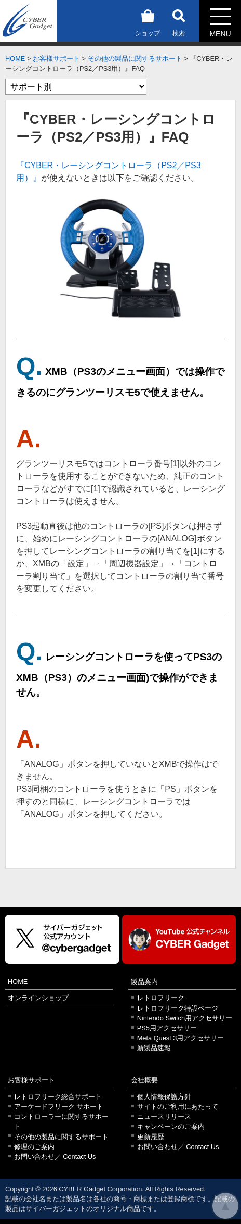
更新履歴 (150, 1137)
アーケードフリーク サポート (59, 1107)
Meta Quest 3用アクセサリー (180, 1038)
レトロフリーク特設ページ (177, 1008)
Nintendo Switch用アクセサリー (184, 1018)
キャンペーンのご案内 (171, 1126)
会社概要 (144, 1080)
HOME (15, 58)
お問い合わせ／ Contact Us (55, 1156)
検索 (179, 21)
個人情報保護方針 (164, 1097)
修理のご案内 (34, 1147)
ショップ (147, 21)
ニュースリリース (164, 1116)
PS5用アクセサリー (167, 1028)
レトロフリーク (160, 998)
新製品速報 (154, 1048)
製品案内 (144, 982)
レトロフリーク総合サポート (58, 1097)
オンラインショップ (38, 998)
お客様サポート (56, 58)
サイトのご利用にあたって (177, 1107)
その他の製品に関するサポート (135, 58)
